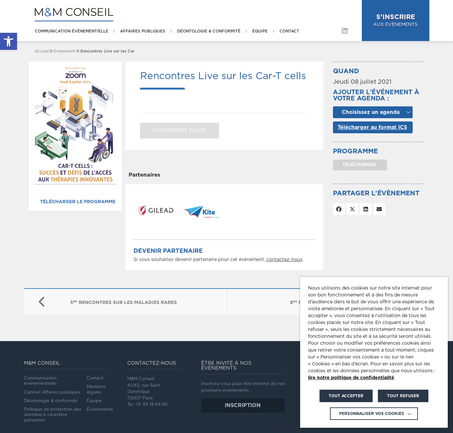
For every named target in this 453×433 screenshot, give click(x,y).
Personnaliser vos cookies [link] (371, 414)
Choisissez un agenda (371, 112)
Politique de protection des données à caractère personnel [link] (52, 414)
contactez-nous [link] (284, 259)
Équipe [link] (260, 31)
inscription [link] (243, 405)
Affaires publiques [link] (142, 31)
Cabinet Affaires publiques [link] (52, 392)
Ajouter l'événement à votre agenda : (376, 95)
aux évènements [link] (395, 20)
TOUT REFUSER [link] (403, 396)
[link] (8, 41)
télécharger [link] (358, 165)
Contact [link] (289, 31)
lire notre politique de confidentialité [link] (351, 378)
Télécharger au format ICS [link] (372, 127)
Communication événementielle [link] (71, 31)
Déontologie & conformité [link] (208, 31)
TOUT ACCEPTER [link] (346, 396)
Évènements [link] (100, 409)
